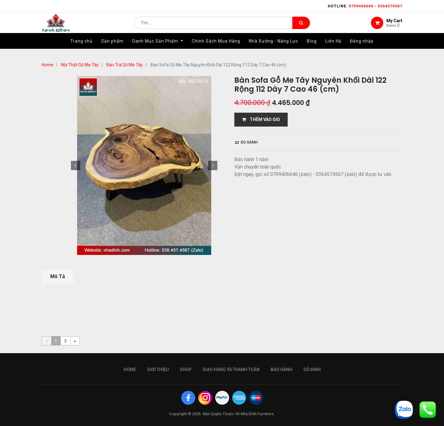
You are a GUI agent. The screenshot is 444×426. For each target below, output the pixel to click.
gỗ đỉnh (312, 369)
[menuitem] (81, 48)
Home (47, 64)
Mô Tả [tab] (57, 276)
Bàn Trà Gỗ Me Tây (124, 64)
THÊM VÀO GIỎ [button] (261, 119)
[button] (75, 165)
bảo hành (281, 369)
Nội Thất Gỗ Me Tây (80, 64)
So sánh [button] (246, 142)
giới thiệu (158, 369)
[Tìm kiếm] (301, 26)
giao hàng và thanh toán (231, 369)
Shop (185, 369)
